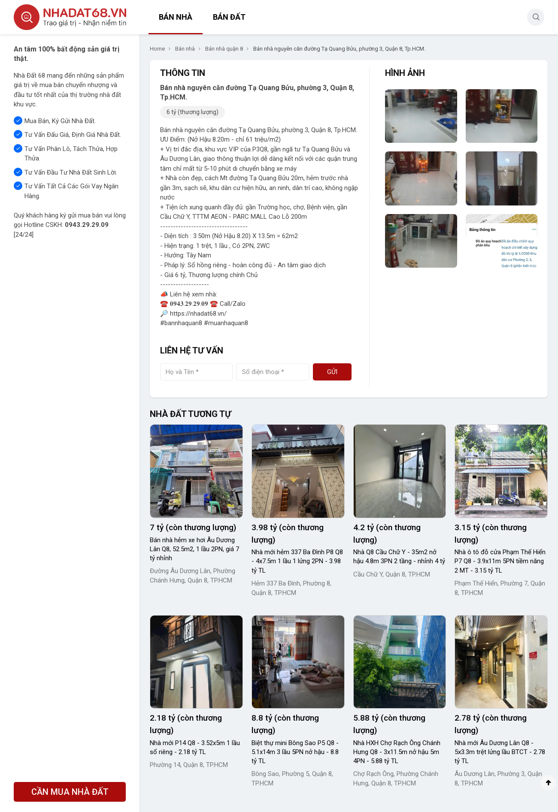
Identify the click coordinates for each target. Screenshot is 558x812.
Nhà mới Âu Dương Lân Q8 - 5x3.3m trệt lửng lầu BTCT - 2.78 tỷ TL (500, 752)
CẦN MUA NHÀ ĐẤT (70, 792)
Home (157, 48)
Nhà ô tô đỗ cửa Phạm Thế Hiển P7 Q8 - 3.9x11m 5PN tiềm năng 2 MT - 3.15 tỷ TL (500, 561)
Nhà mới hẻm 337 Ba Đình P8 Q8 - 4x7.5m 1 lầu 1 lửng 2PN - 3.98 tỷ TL (297, 561)
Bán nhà (175, 16)
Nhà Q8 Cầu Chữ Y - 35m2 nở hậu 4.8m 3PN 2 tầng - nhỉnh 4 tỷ (399, 556)
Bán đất (229, 16)
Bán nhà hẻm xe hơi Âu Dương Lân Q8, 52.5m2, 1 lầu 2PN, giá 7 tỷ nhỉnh (194, 549)
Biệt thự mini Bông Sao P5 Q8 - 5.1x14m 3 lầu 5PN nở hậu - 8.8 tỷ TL (295, 752)
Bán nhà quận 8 (224, 48)
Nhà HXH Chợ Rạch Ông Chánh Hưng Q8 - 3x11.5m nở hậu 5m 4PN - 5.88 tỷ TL (396, 752)
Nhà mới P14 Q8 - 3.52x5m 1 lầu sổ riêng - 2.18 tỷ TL (195, 747)
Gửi (332, 372)
